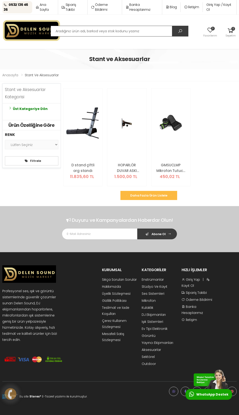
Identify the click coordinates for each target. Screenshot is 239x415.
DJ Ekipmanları (154, 314)
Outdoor (149, 363)
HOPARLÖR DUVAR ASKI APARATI (127, 168)
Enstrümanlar (153, 279)
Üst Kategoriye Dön (28, 108)
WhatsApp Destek (208, 394)
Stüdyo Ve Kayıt (154, 286)
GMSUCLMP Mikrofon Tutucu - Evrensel (170, 168)
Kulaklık (147, 307)
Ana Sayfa (42, 7)
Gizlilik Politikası (114, 300)
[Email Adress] (99, 234)
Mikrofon (149, 300)
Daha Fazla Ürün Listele (148, 195)
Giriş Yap (191, 279)
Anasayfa (10, 75)
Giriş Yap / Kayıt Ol (218, 7)
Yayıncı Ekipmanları (157, 342)
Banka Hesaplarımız (138, 7)
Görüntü (148, 335)
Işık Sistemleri (152, 321)
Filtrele (33, 161)
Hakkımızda (111, 286)
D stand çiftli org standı (83, 168)
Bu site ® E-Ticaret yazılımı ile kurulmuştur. (53, 396)
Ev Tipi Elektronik (155, 328)
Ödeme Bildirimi (99, 7)
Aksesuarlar (151, 349)
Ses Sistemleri (153, 293)
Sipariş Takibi (69, 7)
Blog (171, 7)
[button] (230, 32)
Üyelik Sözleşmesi (116, 293)
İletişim (191, 7)
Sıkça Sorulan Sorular (119, 279)
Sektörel (148, 356)
